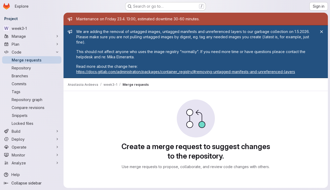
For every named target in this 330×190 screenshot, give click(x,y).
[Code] (31, 52)
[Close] (321, 31)
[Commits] (31, 83)
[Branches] (31, 75)
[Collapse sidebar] (31, 183)
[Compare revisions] (31, 107)
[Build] (31, 131)
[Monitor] (31, 155)
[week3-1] (31, 28)
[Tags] (31, 91)
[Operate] (31, 147)
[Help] (31, 174)
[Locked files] (31, 123)
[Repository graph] (31, 99)
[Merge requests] (31, 60)
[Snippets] (31, 115)
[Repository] (31, 68)
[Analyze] (31, 163)
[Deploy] (31, 139)
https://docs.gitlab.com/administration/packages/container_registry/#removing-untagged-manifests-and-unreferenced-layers (185, 71)
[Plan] (31, 44)
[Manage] (31, 36)
